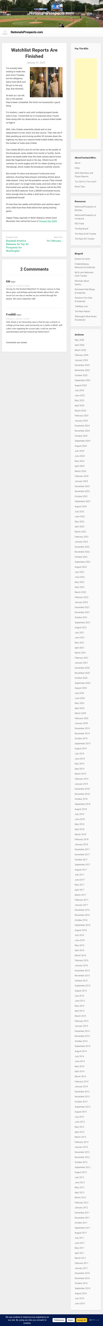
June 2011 (80, 1243)
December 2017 (82, 849)
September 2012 (82, 1167)
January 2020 (81, 723)
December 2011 (82, 1212)
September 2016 (82, 925)
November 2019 (82, 733)
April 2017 (79, 890)
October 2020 (81, 678)
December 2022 (82, 547)
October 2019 (81, 738)
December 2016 (82, 910)
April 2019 (79, 769)
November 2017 (82, 854)
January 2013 (81, 1147)
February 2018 (81, 839)
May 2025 (79, 400)
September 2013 (82, 1107)
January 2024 (81, 481)
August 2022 (81, 567)
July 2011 (79, 1238)
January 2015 (81, 1026)
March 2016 (80, 955)
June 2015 (80, 1001)
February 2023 (81, 537)
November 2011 (82, 1218)
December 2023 (82, 486)
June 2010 (80, 1303)
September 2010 (82, 1288)
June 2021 (80, 637)
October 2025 (81, 375)
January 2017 (81, 905)
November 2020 (82, 673)
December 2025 (82, 365)
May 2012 (79, 1187)
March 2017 (80, 895)
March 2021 (80, 652)
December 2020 (82, 668)
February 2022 (81, 597)
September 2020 (82, 683)
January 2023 (81, 541)
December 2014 (82, 1031)
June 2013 (80, 1122)
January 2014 (81, 1086)
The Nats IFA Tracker (84, 239)
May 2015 (79, 1006)
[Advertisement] (86, 98)
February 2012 (81, 1202)
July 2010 (79, 1298)
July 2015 (79, 996)
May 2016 (79, 945)
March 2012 (80, 1197)
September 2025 (82, 380)
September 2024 (82, 441)
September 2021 (82, 622)
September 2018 (82, 804)
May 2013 (79, 1127)
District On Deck (82, 259)
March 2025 (80, 410)
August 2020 (81, 688)
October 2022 (81, 557)
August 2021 (81, 627)
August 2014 (81, 1051)
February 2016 (81, 960)
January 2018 (81, 844)
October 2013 (81, 1101)
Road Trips (80, 186)
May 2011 (79, 1248)
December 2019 (82, 728)
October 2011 (81, 1222)
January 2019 (81, 784)
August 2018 (81, 809)
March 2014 (80, 1076)
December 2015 (82, 970)
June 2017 (80, 879)
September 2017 (82, 864)
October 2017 (81, 859)
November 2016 (82, 915)
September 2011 (82, 1228)
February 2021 (81, 658)
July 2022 (79, 572)
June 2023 (80, 516)
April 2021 (79, 647)
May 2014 (79, 1066)
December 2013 (82, 1091)
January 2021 (81, 663)
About (77, 163)
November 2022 (82, 552)
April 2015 (79, 1011)
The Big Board (81, 228)
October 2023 (81, 496)
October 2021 (81, 617)
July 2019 (79, 753)
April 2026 (79, 345)
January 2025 (81, 420)
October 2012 (81, 1162)
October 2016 (81, 920)
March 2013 (80, 1137)
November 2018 (82, 794)
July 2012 (79, 1177)
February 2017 (81, 900)
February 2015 (81, 1021)
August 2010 (81, 1293)
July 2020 (79, 693)
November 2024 (82, 431)
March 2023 (80, 531)
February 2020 (81, 718)
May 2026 (79, 340)
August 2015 (81, 990)
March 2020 (80, 713)
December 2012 (82, 1152)
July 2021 (79, 632)
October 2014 (81, 1041)
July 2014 (79, 1056)
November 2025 (82, 370)
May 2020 (79, 703)
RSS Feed (79, 223)
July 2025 (79, 390)
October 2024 (81, 436)
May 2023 (79, 521)
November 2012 (82, 1157)
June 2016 (80, 940)
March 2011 (80, 1258)
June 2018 (80, 819)
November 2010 (82, 1278)
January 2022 (81, 602)
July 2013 (79, 1117)
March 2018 (80, 834)
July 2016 (79, 935)
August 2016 (81, 930)
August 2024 (81, 446)
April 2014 (79, 1071)
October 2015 (81, 980)
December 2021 (82, 607)
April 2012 (79, 1192)
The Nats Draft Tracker (85, 234)
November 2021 (82, 612)
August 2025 (81, 385)
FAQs (77, 168)
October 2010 (81, 1283)
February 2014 (81, 1081)
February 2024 (81, 476)
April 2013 (79, 1132)
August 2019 (81, 748)
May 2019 (79, 763)
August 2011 (81, 1233)
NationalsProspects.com (51, 13)
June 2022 (80, 577)
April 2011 (79, 1253)
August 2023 (81, 506)
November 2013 (82, 1096)
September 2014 (82, 1046)
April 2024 (79, 466)
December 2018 (82, 789)
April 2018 (79, 829)
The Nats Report (82, 311)
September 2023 (82, 501)
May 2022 (79, 582)
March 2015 (80, 1016)
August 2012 (81, 1172)
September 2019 (82, 743)
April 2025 (79, 405)
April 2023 (79, 526)
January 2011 (81, 1268)
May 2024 (79, 461)
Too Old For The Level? (85, 181)
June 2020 (80, 698)
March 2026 (80, 350)
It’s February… (55, 240)
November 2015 (82, 975)
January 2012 (81, 1207)
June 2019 (80, 758)
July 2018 (79, 814)
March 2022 (80, 592)
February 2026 (81, 355)
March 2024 (80, 471)
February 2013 (81, 1142)
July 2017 (79, 874)
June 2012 (80, 1182)
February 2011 (81, 1263)
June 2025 (80, 395)
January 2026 (81, 360)
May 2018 (79, 824)
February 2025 (81, 415)
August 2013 (81, 1112)
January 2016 (81, 965)
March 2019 (80, 773)
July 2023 (79, 511)
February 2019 (81, 779)
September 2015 (82, 985)
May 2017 (79, 884)
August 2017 (81, 869)
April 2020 (79, 708)
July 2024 (79, 451)
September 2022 (82, 562)
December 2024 (82, 425)
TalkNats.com (81, 306)
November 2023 (82, 491)
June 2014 (80, 1061)
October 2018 (81, 799)
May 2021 (79, 642)
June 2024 (80, 456)
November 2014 (82, 1036)
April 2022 (79, 587)
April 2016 (79, 950)
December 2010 (82, 1273)
